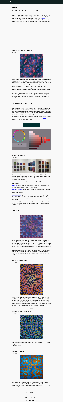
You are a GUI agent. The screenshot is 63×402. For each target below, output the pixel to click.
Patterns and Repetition (20, 260)
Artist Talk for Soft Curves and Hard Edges (27, 11)
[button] (27, 392)
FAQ (42, 1)
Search (59, 1)
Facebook (20, 189)
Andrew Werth (6, 2)
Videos (37, 1)
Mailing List (14, 185)
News (33, 1)
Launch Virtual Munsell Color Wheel (31, 125)
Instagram (14, 189)
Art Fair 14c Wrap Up (19, 155)
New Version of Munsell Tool (22, 104)
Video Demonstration (16, 195)
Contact (54, 1)
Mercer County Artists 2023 (21, 311)
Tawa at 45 (15, 211)
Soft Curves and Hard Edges (22, 50)
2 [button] (32, 392)
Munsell (45, 1)
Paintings (29, 1)
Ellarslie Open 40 (18, 351)
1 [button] (30, 392)
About (50, 1)
